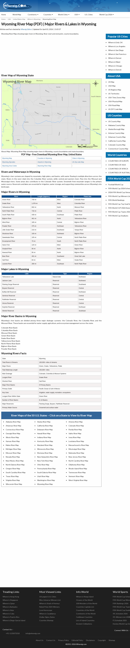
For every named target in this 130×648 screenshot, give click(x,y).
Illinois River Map (12, 437)
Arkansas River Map (13, 426)
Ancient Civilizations (84, 624)
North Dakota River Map (15, 465)
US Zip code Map (78, 162)
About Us (39, 640)
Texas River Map (12, 476)
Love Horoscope (45, 610)
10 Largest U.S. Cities (47, 597)
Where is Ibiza (8, 610)
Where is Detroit (114, 70)
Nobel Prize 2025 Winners (49, 607)
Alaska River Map (43, 422)
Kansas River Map (13, 441)
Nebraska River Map (76, 453)
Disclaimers (90, 640)
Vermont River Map (76, 476)
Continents (32, 14)
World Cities (63, 14)
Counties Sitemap (46, 620)
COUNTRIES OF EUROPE (118, 161)
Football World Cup (115, 184)
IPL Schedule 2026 (120, 614)
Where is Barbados (10, 607)
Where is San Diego (116, 50)
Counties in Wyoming (45, 158)
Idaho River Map (75, 433)
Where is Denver (114, 58)
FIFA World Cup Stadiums (118, 216)
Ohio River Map (43, 465)
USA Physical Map (115, 101)
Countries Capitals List (85, 607)
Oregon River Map (13, 468)
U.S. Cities (89, 14)
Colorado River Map (76, 426)
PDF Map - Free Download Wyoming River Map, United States (51, 154)
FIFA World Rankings (116, 200)
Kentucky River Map (45, 441)
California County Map (117, 141)
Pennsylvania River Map (46, 468)
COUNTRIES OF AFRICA (118, 169)
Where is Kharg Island (84, 597)
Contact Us (50, 640)
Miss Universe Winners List (50, 600)
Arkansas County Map (117, 137)
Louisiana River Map (76, 441)
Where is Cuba (8, 614)
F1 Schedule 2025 (120, 620)
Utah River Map (43, 476)
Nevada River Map (13, 457)
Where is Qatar (9, 603)
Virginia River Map (13, 480)
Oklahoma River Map (77, 465)
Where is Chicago (115, 66)
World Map (17, 14)
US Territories (113, 94)
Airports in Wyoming (44, 162)
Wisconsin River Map (14, 484)
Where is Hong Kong (11, 597)
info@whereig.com (33, 633)
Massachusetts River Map (79, 445)
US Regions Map (114, 90)
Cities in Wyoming (78, 158)
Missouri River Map (13, 453)
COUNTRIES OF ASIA (117, 165)
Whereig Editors (26, 29)
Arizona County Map (116, 133)
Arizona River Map (76, 422)
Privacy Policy (63, 640)
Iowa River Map (75, 437)
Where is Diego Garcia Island (14, 620)
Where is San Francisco (117, 54)
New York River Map (45, 461)
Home (3, 14)
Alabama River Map (13, 422)
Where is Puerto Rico (11, 617)
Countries (47, 14)
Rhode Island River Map (78, 468)
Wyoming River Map (44, 166)
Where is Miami (114, 62)
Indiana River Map (44, 437)
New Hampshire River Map (47, 457)
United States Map (19, 19)
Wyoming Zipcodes (8, 162)
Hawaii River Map (43, 433)
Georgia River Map (13, 433)
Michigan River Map (13, 449)
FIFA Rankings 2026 (120, 603)
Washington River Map (46, 480)
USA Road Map (114, 105)
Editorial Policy (77, 640)
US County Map (114, 121)
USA (9, 19)
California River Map (45, 426)
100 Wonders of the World (86, 603)
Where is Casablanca (47, 614)
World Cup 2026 (105, 14)
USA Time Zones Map (116, 97)
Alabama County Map (116, 125)
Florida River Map (75, 429)
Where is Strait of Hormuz (49, 603)
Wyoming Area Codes (9, 166)
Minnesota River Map (45, 449)
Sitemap (112, 640)
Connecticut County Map (118, 149)
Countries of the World (85, 610)
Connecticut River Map (15, 429)
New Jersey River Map (77, 457)
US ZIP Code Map (115, 109)
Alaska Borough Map (116, 129)
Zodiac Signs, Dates (47, 617)
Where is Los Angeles (116, 46)
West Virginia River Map (78, 480)
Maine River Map (12, 445)
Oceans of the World (84, 600)
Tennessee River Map (77, 472)
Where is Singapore (10, 600)
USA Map (112, 86)
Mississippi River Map (77, 449)
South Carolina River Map (15, 472)
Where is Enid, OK (115, 42)
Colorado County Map (116, 145)
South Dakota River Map (46, 472)
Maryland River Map (45, 445)
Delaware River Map (45, 429)
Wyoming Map (7, 158)
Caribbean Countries (84, 617)
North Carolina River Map (78, 461)
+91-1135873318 (13, 633)
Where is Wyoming (33, 19)
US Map (111, 82)
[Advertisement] (51, 54)
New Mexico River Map (15, 461)
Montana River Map (44, 453)
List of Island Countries (85, 620)
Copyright (102, 640)
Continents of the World (85, 614)
